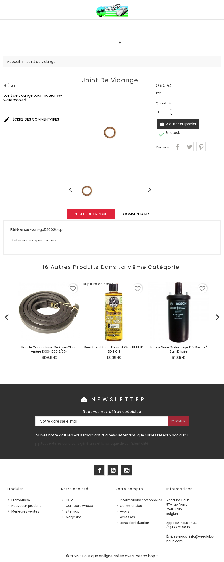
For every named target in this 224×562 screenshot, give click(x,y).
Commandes (131, 505)
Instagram (126, 470)
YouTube (113, 470)
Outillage (13, 34)
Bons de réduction (134, 523)
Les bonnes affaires (101, 34)
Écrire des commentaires (31, 119)
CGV (69, 500)
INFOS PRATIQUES (166, 34)
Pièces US (170, 24)
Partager (177, 146)
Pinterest (201, 146)
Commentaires (136, 214)
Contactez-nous (79, 505)
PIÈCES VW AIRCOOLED (22, 24)
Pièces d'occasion (196, 24)
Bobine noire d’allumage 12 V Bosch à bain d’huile (179, 349)
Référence (19, 229)
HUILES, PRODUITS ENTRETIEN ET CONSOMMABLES (123, 24)
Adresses (127, 517)
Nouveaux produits (26, 505)
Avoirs (125, 511)
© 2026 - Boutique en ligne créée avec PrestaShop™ (112, 556)
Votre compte (129, 489)
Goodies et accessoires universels (53, 34)
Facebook (99, 470)
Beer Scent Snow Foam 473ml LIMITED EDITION (113, 349)
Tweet (189, 146)
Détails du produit (91, 214)
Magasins (74, 517)
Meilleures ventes (25, 511)
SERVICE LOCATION (135, 34)
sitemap (72, 511)
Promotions (20, 500)
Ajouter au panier (181, 123)
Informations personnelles (141, 500)
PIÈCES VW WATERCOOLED (63, 24)
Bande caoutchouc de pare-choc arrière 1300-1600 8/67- (48, 349)
